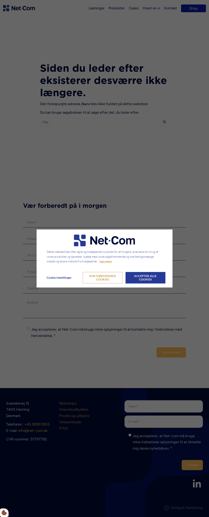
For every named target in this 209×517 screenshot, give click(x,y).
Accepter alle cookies (145, 277)
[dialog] (104, 258)
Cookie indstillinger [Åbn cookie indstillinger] (59, 277)
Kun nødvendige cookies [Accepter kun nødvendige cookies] (102, 277)
